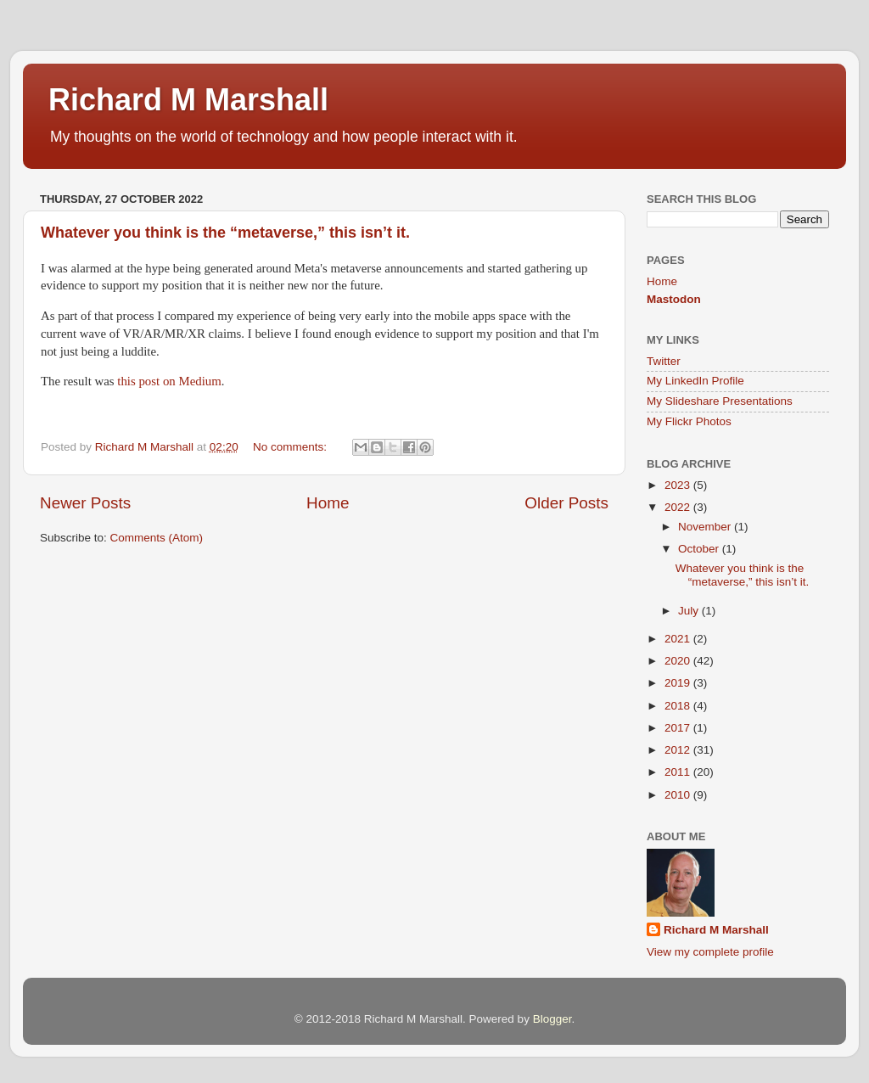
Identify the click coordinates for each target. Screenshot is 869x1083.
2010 (678, 794)
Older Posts (566, 503)
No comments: (291, 446)
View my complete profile (710, 952)
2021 (678, 638)
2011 (678, 772)
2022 (678, 507)
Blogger (552, 1019)
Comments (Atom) (157, 537)
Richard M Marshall (188, 99)
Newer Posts (85, 503)
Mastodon (674, 299)
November (706, 526)
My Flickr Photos (689, 421)
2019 (678, 682)
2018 (678, 705)
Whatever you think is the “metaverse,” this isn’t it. (225, 232)
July (690, 610)
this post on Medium (169, 381)
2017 (678, 727)
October (700, 548)
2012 (678, 750)
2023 (678, 485)
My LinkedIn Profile (695, 380)
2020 (678, 660)
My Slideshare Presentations (720, 401)
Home (327, 503)
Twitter (664, 361)
